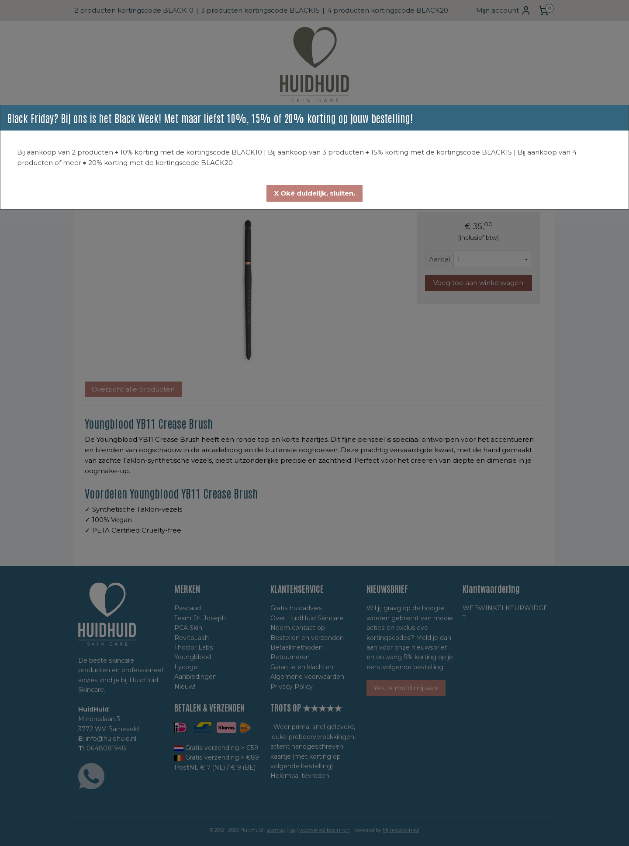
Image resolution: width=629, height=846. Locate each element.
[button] (314, 193)
